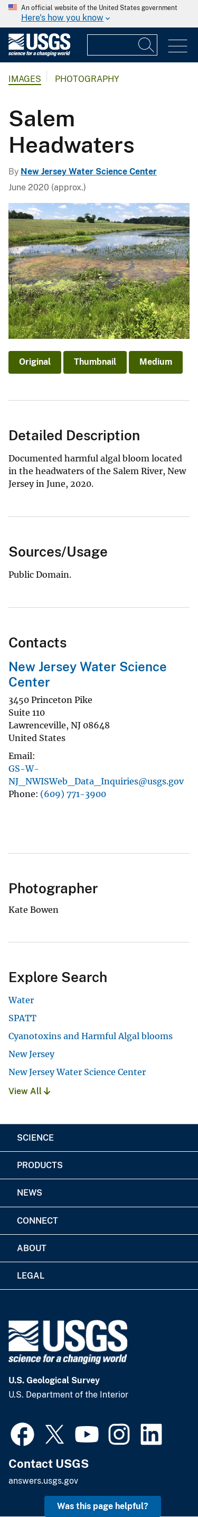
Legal (30, 1276)
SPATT (22, 1018)
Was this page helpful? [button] (102, 1506)
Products (40, 1165)
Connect (37, 1221)
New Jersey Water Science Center (89, 171)
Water (21, 1000)
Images (24, 79)
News (29, 1193)
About (31, 1248)
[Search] (146, 45)
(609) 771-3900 (73, 794)
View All (29, 1091)
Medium (155, 362)
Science (35, 1138)
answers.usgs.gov (43, 1481)
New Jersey (31, 1054)
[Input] (122, 45)
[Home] (39, 54)
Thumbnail (95, 362)
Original (35, 362)
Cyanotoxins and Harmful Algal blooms (90, 1036)
